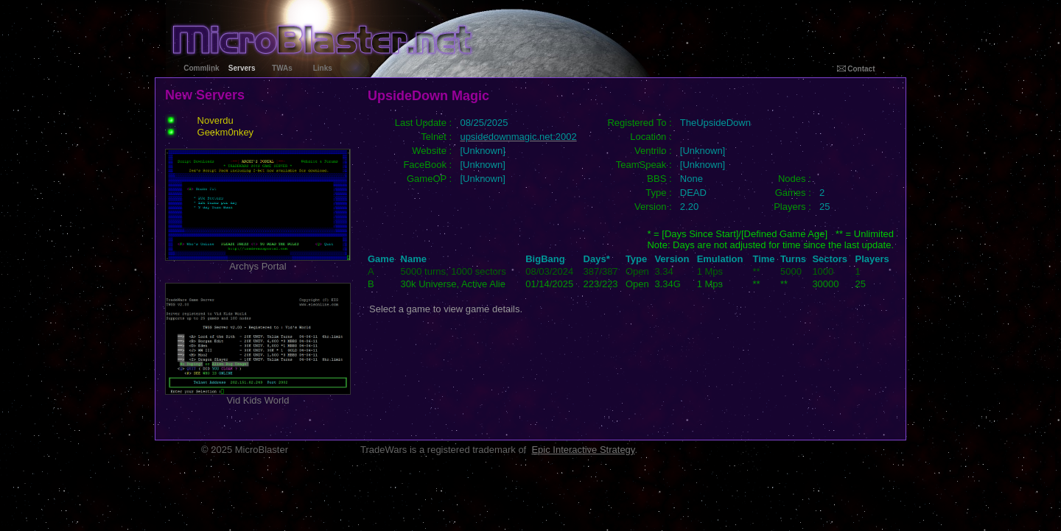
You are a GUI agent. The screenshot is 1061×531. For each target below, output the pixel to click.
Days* (597, 258)
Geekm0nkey (225, 132)
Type (636, 258)
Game (381, 258)
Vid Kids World (258, 396)
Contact (856, 69)
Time (763, 258)
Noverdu (215, 120)
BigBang (544, 258)
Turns (793, 258)
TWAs (282, 68)
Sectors (829, 258)
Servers (242, 68)
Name (414, 258)
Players (872, 258)
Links (322, 68)
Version (671, 258)
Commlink (201, 68)
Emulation (720, 258)
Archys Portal (258, 262)
